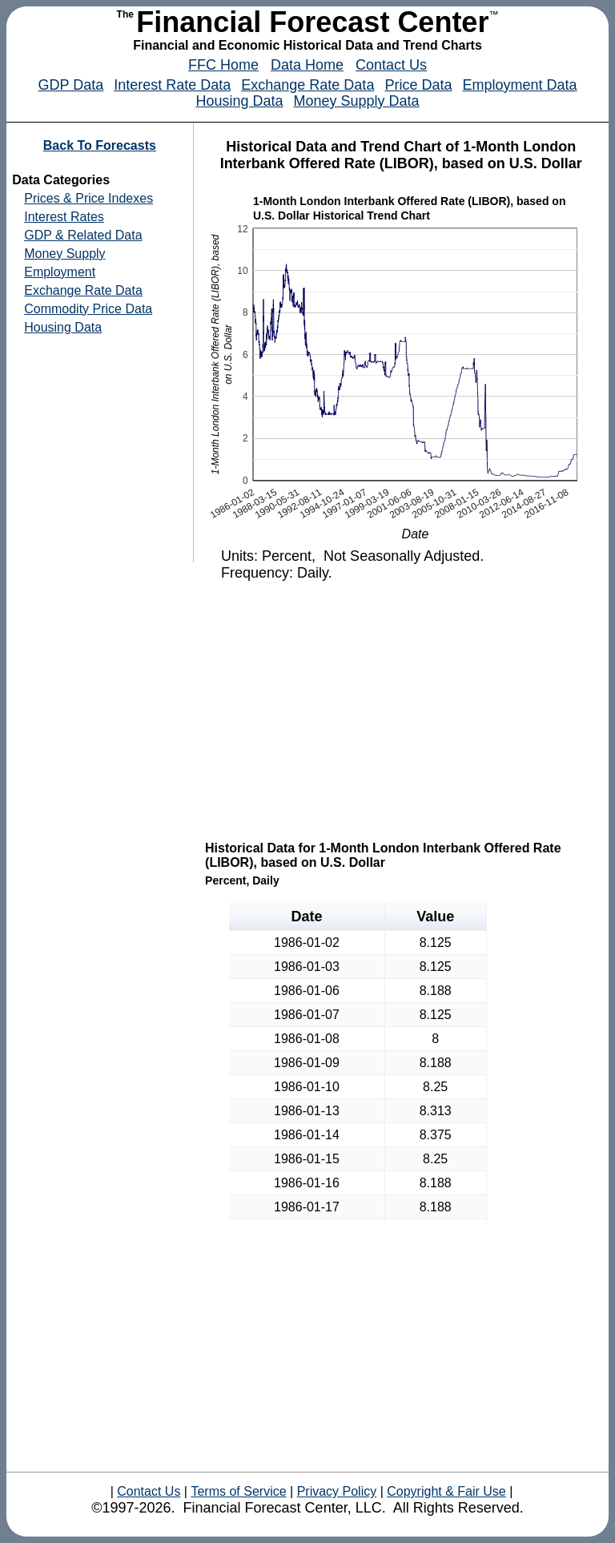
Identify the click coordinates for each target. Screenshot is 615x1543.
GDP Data (70, 85)
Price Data (418, 85)
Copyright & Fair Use (446, 1491)
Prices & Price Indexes (88, 198)
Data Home (307, 65)
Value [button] (435, 916)
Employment (59, 272)
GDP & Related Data (83, 235)
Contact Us (391, 65)
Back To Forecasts (99, 145)
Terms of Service (238, 1491)
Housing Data (239, 101)
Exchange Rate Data (307, 85)
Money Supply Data (357, 101)
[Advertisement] (402, 710)
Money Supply (64, 253)
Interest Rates (64, 217)
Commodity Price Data (88, 309)
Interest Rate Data (172, 85)
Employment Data (519, 85)
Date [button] (306, 916)
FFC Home (223, 65)
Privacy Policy (336, 1491)
